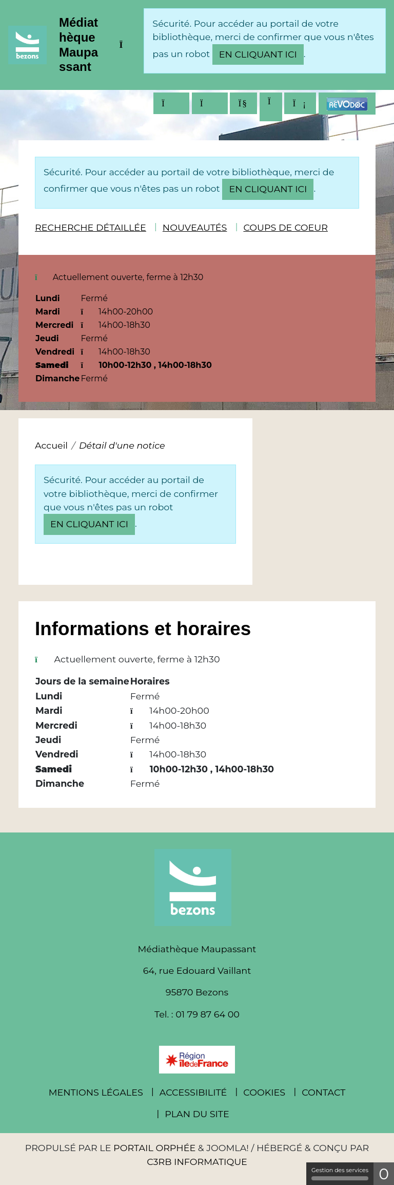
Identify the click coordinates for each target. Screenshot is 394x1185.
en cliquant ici (258, 54)
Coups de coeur (285, 227)
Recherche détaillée (90, 227)
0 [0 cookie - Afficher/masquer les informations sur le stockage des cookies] (384, 1173)
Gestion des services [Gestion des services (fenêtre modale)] (339, 1173)
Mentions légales (96, 1092)
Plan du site (197, 1113)
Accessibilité (193, 1092)
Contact (323, 1092)
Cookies (264, 1092)
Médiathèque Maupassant (78, 44)
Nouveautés (195, 227)
